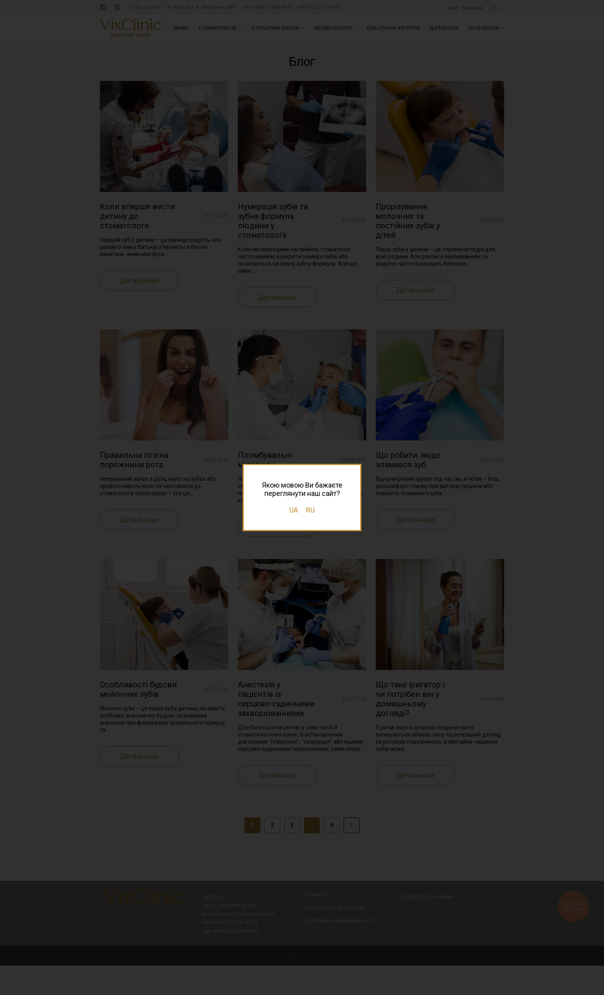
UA (293, 510)
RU (310, 510)
